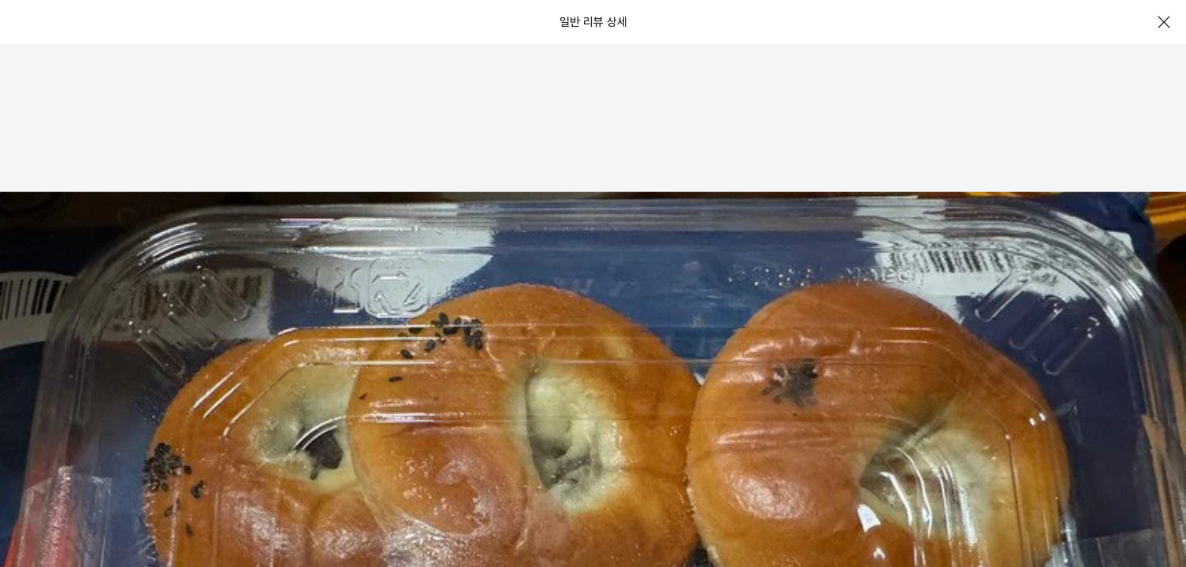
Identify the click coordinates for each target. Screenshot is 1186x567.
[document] (593, 283)
